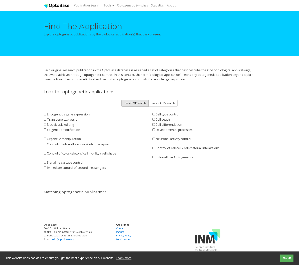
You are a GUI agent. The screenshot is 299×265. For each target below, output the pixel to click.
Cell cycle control (165, 114)
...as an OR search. (135, 103)
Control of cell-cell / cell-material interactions (185, 148)
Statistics (157, 5)
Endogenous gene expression (67, 114)
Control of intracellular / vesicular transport (76, 144)
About (171, 5)
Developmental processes (172, 130)
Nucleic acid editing (59, 124)
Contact (120, 228)
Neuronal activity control (171, 139)
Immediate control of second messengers (75, 168)
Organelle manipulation (62, 139)
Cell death (161, 119)
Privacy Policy (123, 235)
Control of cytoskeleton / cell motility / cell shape (80, 153)
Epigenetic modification (62, 130)
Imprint (120, 232)
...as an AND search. (163, 103)
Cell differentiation (167, 124)
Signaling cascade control (63, 162)
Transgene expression (61, 119)
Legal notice (123, 239)
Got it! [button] (287, 258)
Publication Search (88, 5)
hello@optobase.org (62, 239)
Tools (107, 5)
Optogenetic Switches (132, 5)
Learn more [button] (123, 258)
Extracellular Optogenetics (172, 157)
